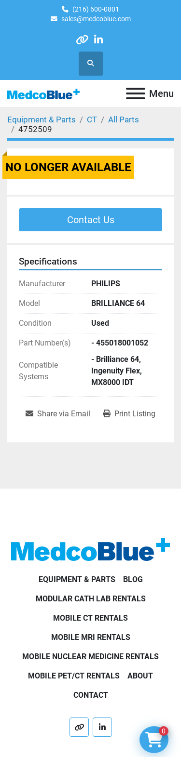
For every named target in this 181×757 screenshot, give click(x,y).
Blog (133, 579)
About (140, 675)
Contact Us (90, 220)
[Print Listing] (129, 414)
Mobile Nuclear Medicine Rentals (90, 656)
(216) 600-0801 (95, 9)
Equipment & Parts (77, 579)
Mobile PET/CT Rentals (74, 675)
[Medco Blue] (90, 549)
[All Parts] (123, 119)
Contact (90, 695)
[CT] (92, 119)
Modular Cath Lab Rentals (91, 598)
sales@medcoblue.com (96, 19)
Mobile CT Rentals (90, 618)
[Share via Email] (58, 414)
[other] (82, 40)
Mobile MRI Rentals (90, 637)
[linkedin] (99, 40)
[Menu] (135, 93)
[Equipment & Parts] (41, 119)
